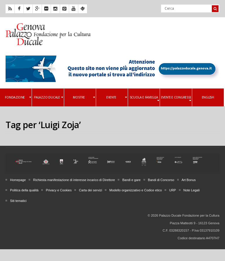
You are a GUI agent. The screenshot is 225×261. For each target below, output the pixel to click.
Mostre (84, 97)
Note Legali (191, 190)
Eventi (116, 97)
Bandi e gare (131, 180)
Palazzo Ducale (48, 97)
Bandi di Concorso (161, 180)
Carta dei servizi (90, 190)
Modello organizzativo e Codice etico (135, 190)
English (208, 97)
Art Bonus (189, 180)
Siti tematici (18, 201)
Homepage (18, 180)
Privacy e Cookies (58, 190)
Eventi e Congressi (176, 99)
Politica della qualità (24, 190)
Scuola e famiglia (144, 99)
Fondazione (18, 97)
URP (172, 190)
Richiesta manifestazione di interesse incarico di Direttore (74, 180)
